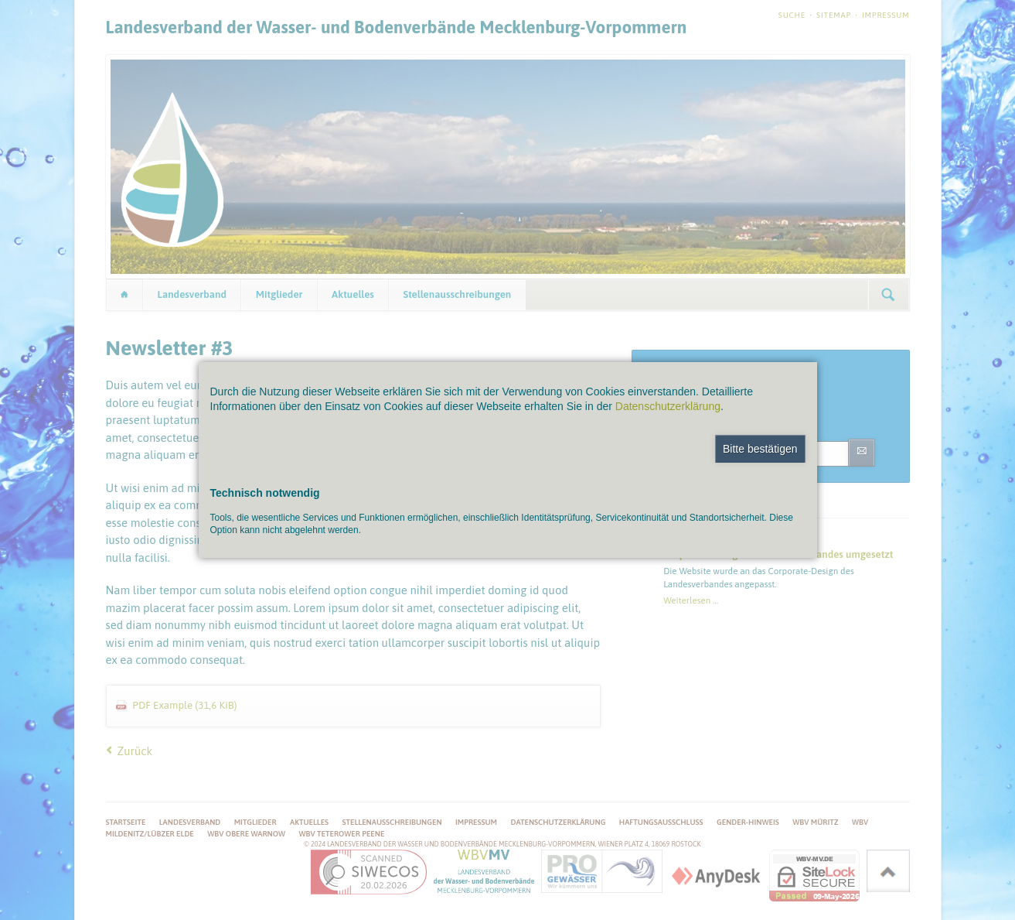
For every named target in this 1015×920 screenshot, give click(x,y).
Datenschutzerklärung (667, 406)
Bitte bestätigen (760, 449)
